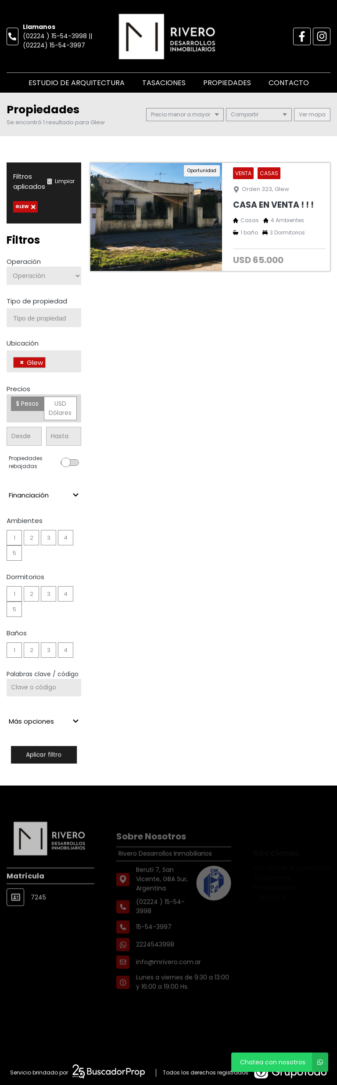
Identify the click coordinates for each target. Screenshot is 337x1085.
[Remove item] (22, 362)
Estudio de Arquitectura (77, 83)
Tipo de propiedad (37, 301)
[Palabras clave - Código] (44, 687)
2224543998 (155, 959)
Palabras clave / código (43, 674)
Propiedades (227, 83)
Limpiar (61, 181)
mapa (312, 114)
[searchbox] (47, 318)
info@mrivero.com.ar (168, 977)
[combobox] (44, 317)
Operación (24, 261)
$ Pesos (27, 403)
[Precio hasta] (63, 436)
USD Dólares (60, 408)
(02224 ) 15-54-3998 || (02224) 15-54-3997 (57, 41)
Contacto (289, 83)
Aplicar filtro (44, 754)
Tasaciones (164, 83)
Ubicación (23, 343)
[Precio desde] (24, 436)
